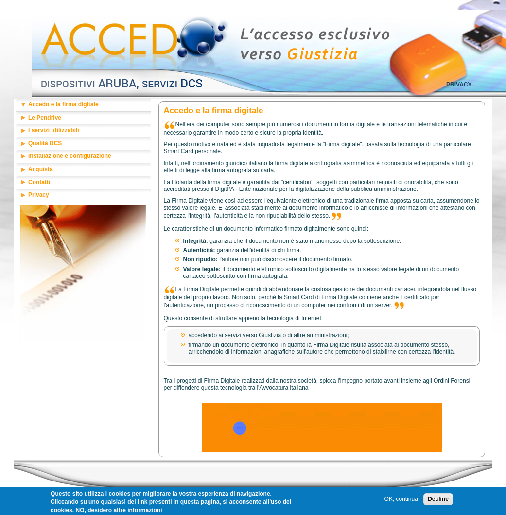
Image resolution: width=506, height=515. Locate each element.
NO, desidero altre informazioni (118, 511)
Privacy (458, 84)
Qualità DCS (45, 143)
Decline (438, 500)
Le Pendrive (44, 117)
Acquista (40, 169)
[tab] (83, 105)
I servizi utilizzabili (53, 130)
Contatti (39, 182)
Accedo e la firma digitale (63, 104)
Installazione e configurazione (69, 156)
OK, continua (401, 500)
